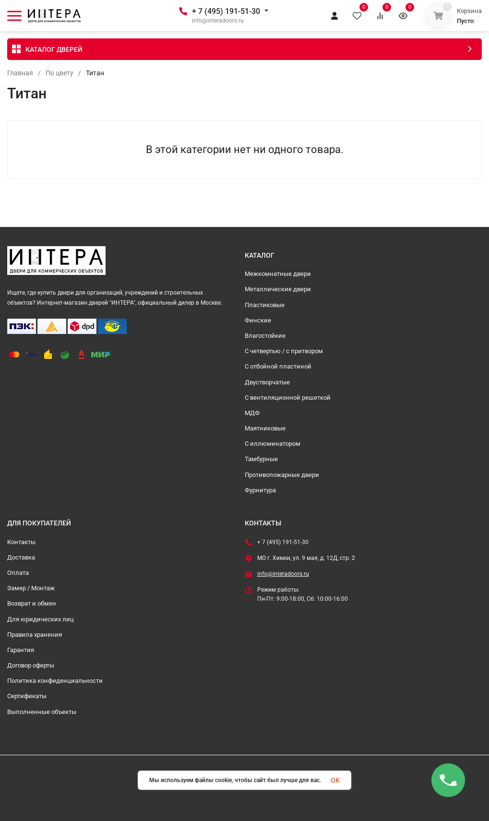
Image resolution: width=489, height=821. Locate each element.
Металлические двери (278, 289)
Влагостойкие (265, 335)
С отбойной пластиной (278, 366)
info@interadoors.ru (283, 574)
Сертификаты (27, 696)
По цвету (59, 73)
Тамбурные (261, 459)
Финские (258, 320)
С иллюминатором (272, 443)
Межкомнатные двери (278, 273)
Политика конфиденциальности (55, 680)
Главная (20, 73)
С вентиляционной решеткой (288, 397)
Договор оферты (30, 665)
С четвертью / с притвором (284, 351)
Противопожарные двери (282, 474)
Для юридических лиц (40, 619)
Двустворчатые (267, 382)
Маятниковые (265, 428)
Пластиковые (265, 305)
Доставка (21, 557)
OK (335, 780)
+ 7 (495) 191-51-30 (226, 11)
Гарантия (20, 650)
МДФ (252, 412)
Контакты (21, 542)
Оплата (18, 572)
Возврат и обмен (31, 603)
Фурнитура (260, 490)
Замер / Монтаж (31, 588)
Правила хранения (34, 634)
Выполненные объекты (41, 711)
